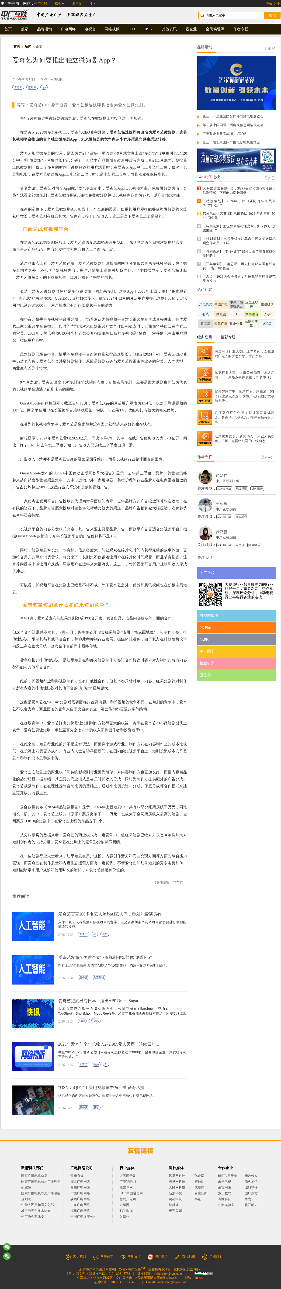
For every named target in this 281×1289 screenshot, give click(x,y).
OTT (132, 29)
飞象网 (199, 1176)
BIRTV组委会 (227, 1176)
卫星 (96, 1107)
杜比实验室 (226, 1205)
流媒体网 (126, 1187)
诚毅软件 (251, 1187)
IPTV (149, 29)
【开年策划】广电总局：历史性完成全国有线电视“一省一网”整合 (239, 266)
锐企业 (191, 29)
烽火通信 (251, 1181)
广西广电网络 (80, 1193)
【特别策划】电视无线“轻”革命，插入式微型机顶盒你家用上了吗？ (239, 241)
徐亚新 (222, 532)
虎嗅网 (199, 1187)
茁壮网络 (224, 1187)
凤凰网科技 (177, 1176)
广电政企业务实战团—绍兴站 (225, 133)
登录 (269, 3)
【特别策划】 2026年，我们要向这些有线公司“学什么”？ (239, 203)
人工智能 (98, 977)
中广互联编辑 (226, 509)
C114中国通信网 (131, 1193)
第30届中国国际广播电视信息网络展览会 (233, 125)
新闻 (28, 46)
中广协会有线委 (32, 1216)
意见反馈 (185, 1256)
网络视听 (241, 488)
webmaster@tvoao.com (168, 1273)
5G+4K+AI (224, 488)
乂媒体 (124, 1216)
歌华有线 (76, 1176)
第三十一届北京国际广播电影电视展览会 (233, 116)
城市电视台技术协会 (36, 1211)
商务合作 (130, 1256)
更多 (269, 48)
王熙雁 (222, 504)
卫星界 (77, 3)
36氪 (197, 1199)
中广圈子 (157, 1256)
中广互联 (40, 3)
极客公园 (175, 1211)
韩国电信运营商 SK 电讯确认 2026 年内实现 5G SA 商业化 (239, 216)
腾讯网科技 (177, 1181)
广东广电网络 (80, 1205)
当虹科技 (224, 1199)
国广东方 (251, 1193)
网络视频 (112, 29)
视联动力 (251, 1205)
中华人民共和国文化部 (37, 1205)
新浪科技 (175, 1193)
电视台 (90, 29)
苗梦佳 (222, 475)
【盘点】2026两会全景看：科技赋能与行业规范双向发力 (239, 279)
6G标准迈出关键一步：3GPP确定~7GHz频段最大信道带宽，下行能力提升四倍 (239, 190)
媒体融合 (257, 488)
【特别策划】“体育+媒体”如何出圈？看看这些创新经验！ (239, 253)
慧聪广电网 (128, 1199)
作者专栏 (240, 29)
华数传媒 (251, 1176)
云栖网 (124, 1205)
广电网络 (68, 29)
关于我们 (76, 1256)
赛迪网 (199, 1181)
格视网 (60, 3)
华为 (251, 1199)
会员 (96, 1064)
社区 (92, 3)
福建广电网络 (80, 1211)
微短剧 (32, 87)
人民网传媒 (128, 1176)
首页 (8, 29)
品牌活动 (44, 29)
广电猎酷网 (128, 1181)
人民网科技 (177, 1187)
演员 (105, 934)
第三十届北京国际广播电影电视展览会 (231, 142)
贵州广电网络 (80, 1187)
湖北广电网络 (80, 1181)
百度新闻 (201, 1193)
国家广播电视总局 (34, 1176)
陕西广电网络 (80, 1199)
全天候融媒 (215, 29)
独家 (24, 29)
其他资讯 (169, 29)
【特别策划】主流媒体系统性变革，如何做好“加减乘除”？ (239, 228)
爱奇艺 (18, 87)
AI (94, 934)
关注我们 (212, 1256)
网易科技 (175, 1199)
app (44, 87)
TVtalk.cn (126, 1211)
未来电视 (224, 1181)
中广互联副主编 (228, 481)
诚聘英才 (103, 1256)
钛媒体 (174, 1205)
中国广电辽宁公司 (83, 1216)
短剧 (82, 1021)
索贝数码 (224, 1193)
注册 (277, 3)
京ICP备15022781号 (188, 1269)
